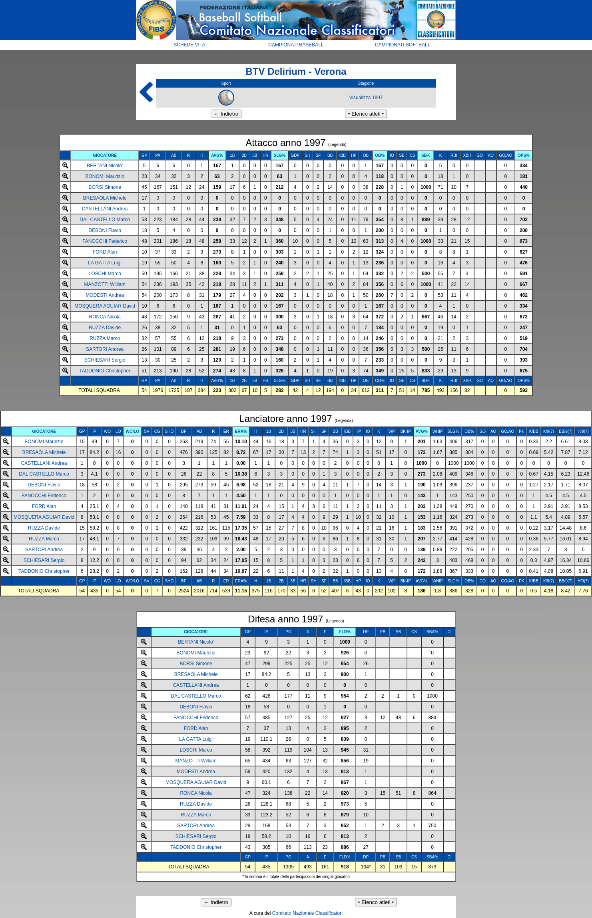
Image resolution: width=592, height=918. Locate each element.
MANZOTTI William (105, 284)
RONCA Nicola (104, 317)
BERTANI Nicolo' (105, 165)
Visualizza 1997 (366, 97)
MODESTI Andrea (105, 295)
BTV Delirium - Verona (295, 71)
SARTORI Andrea (105, 349)
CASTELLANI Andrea (105, 209)
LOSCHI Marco (104, 273)
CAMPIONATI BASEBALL (296, 45)
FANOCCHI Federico (104, 241)
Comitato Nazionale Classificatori (307, 913)
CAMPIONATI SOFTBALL (402, 45)
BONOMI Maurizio (104, 176)
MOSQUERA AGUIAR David (104, 306)
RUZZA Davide (105, 327)
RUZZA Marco (105, 338)
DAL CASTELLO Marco (105, 219)
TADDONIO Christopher (104, 371)
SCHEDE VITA (189, 45)
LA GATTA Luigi (105, 263)
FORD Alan (105, 252)
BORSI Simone (104, 187)
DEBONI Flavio (104, 230)
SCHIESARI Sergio (105, 360)
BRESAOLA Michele (105, 198)
